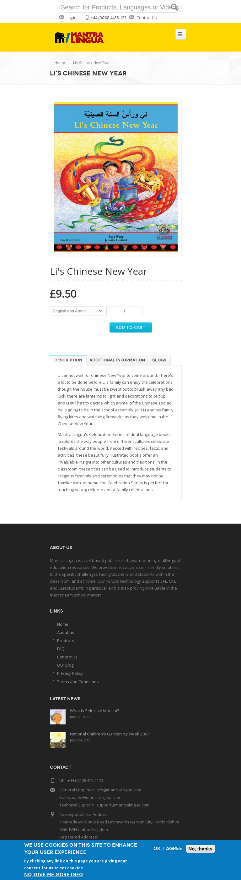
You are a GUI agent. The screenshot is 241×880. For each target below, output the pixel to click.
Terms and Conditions (78, 682)
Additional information (117, 360)
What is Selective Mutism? (94, 710)
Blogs (159, 360)
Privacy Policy (70, 673)
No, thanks (201, 848)
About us (65, 632)
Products (65, 640)
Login (72, 17)
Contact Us (147, 17)
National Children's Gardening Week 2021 (109, 734)
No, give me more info (53, 874)
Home (60, 62)
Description (68, 360)
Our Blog (65, 665)
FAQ (61, 649)
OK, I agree (167, 848)
